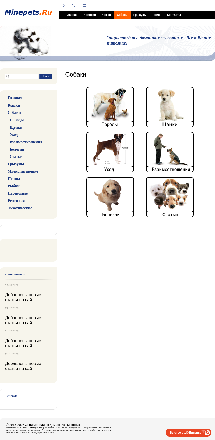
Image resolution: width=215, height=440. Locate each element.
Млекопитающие (23, 171)
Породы (17, 120)
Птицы (14, 179)
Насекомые (18, 193)
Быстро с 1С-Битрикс (185, 432)
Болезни (17, 149)
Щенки (16, 127)
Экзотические (20, 208)
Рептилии (16, 201)
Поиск (156, 15)
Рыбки (14, 186)
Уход (14, 134)
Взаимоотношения (26, 142)
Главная (72, 15)
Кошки (106, 15)
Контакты (174, 15)
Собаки (122, 15)
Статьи (16, 157)
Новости (90, 15)
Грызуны (140, 15)
